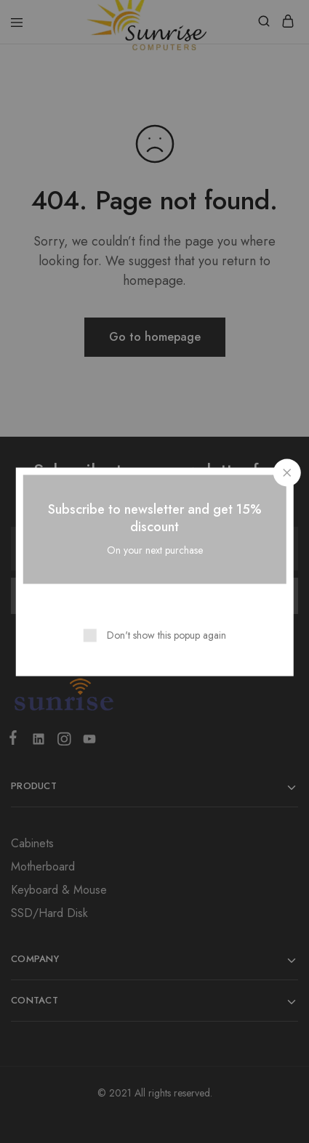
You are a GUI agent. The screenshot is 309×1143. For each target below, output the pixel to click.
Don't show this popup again (166, 634)
